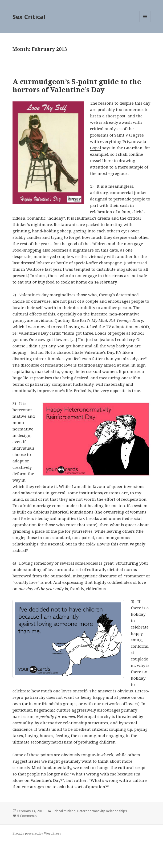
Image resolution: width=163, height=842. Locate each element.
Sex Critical (29, 16)
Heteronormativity (91, 811)
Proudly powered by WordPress (37, 833)
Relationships (116, 811)
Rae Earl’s (81, 320)
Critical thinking (64, 811)
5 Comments (27, 816)
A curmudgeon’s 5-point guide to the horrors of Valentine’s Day (77, 85)
